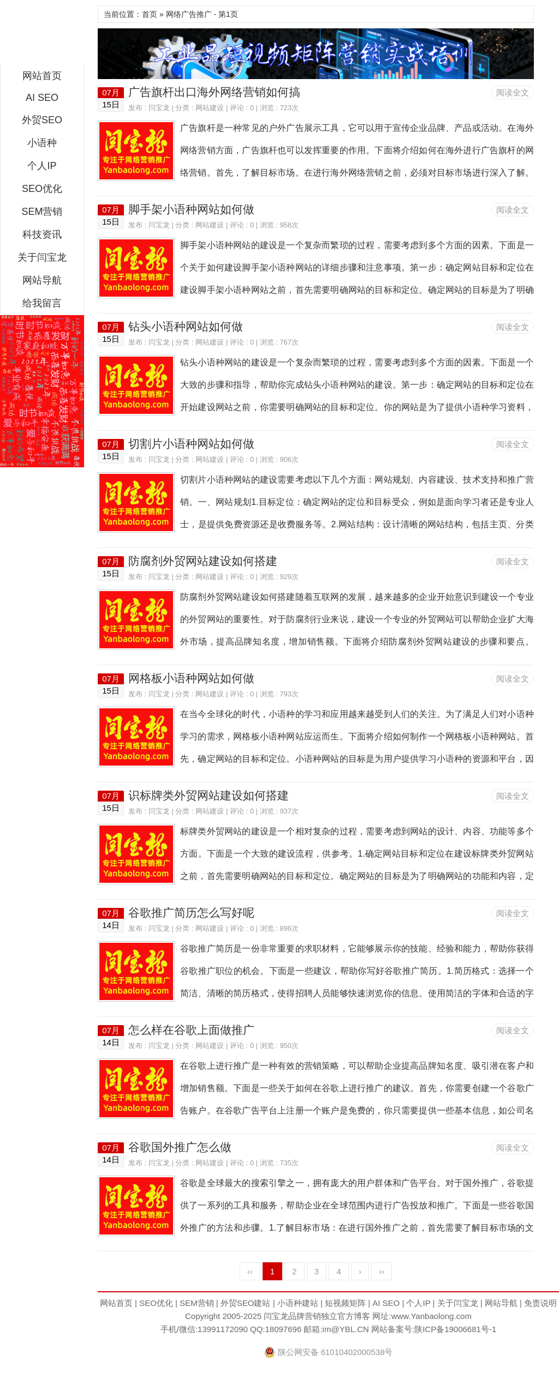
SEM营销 (41, 211)
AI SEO (42, 97)
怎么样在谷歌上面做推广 (191, 1029)
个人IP (41, 165)
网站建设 (209, 108)
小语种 (42, 142)
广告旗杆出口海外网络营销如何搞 (214, 92)
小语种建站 (297, 1303)
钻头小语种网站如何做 (185, 326)
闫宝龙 (42, 34)
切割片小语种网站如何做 (191, 443)
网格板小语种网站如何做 (191, 678)
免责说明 (540, 1303)
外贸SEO (42, 120)
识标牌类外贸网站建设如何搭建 (208, 795)
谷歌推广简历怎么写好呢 (191, 912)
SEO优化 (42, 188)
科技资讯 (42, 234)
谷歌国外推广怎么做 (179, 1147)
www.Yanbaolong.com (431, 1316)
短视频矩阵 (345, 1303)
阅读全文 (512, 92)
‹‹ (250, 1271)
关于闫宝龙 (42, 257)
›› (381, 1271)
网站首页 (42, 75)
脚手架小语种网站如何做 (191, 209)
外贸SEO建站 (246, 1303)
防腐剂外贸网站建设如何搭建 (202, 561)
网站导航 (42, 280)
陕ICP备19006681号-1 (455, 1329)
